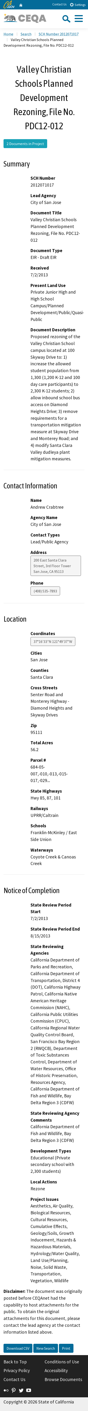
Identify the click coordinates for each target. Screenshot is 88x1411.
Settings (77, 4)
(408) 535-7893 (45, 591)
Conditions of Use (62, 1362)
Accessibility (56, 1370)
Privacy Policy (17, 1370)
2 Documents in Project (25, 143)
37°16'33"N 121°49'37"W (53, 641)
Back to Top (15, 1362)
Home (8, 34)
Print (66, 1348)
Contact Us (59, 4)
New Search (45, 1348)
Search (26, 34)
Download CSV (18, 1348)
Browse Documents (63, 1379)
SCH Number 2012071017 (59, 34)
